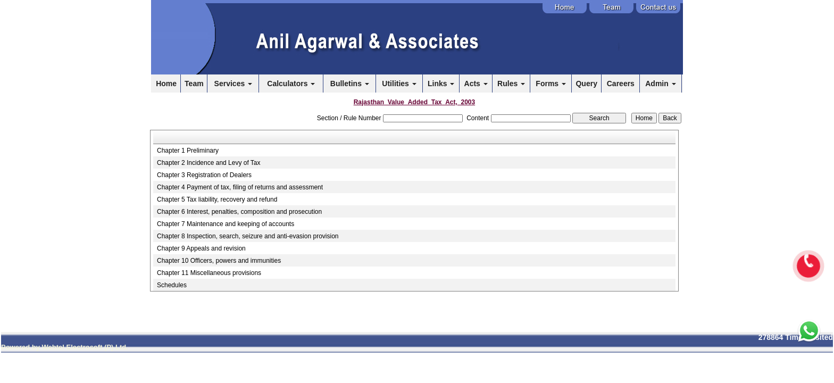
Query (586, 83)
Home (166, 83)
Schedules (172, 285)
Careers (621, 83)
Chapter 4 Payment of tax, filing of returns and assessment (240, 187)
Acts (476, 83)
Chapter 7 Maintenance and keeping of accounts (225, 224)
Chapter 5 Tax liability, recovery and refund (217, 199)
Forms (551, 83)
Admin (660, 83)
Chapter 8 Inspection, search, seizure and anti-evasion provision (248, 236)
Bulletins (349, 83)
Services (233, 83)
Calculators (291, 83)
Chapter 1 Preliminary (188, 150)
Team (194, 83)
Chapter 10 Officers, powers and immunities (219, 260)
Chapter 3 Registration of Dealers (204, 175)
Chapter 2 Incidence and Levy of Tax (209, 162)
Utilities (399, 83)
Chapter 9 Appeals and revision (201, 248)
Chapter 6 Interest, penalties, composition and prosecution (239, 211)
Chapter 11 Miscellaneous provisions (209, 273)
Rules (511, 83)
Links (441, 83)
